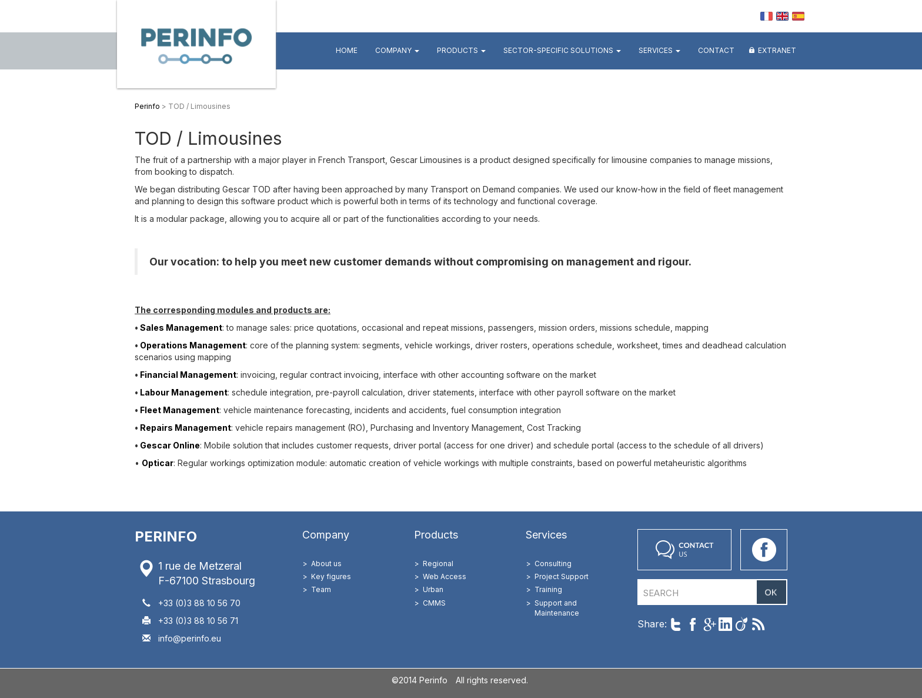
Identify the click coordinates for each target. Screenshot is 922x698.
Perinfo (196, 44)
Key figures (331, 576)
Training (548, 589)
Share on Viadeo (741, 624)
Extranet (777, 50)
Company (397, 50)
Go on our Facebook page (763, 549)
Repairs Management (185, 428)
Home (347, 50)
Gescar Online (170, 445)
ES (798, 16)
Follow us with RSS (758, 624)
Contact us (684, 549)
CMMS (434, 603)
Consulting (553, 563)
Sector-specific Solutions (562, 50)
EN (782, 16)
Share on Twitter (676, 624)
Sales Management (181, 328)
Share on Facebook (692, 624)
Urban (433, 589)
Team (321, 589)
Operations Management (193, 345)
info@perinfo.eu (189, 638)
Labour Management (184, 392)
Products (461, 50)
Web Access (444, 576)
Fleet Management (178, 410)
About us (326, 563)
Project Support (562, 576)
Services (659, 50)
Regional (438, 563)
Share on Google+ (708, 624)
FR (766, 16)
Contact (716, 50)
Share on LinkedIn (725, 624)
